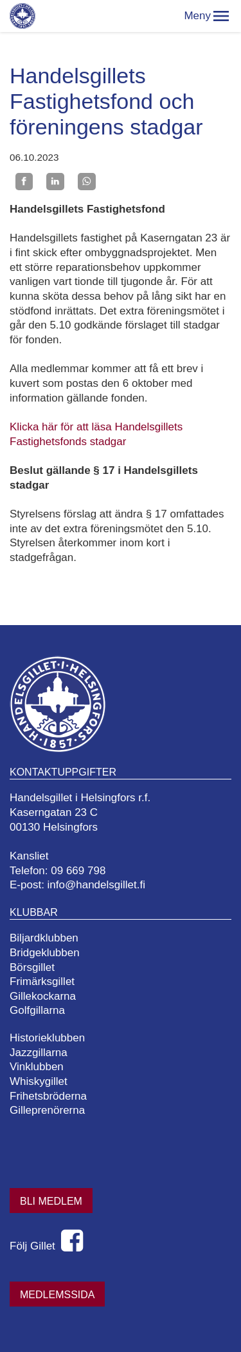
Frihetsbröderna (48, 1096)
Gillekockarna (43, 996)
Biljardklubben (44, 938)
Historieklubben (47, 1038)
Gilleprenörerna (47, 1110)
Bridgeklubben (45, 953)
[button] (221, 16)
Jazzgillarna (38, 1053)
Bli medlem (51, 1201)
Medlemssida (57, 1294)
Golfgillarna (37, 1010)
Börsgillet (32, 967)
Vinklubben (37, 1067)
